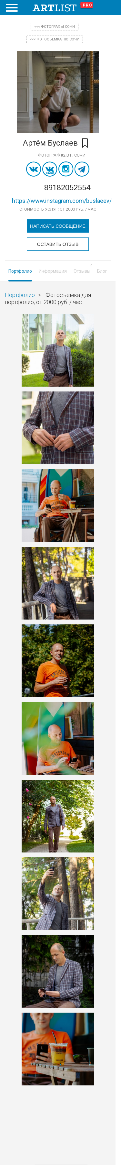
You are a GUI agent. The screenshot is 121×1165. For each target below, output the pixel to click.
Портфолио (20, 271)
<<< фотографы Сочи (54, 27)
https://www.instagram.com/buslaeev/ (62, 200)
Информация (53, 271)
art (62, 8)
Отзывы (82, 271)
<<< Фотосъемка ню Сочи (54, 39)
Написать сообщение (58, 226)
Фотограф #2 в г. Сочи (62, 155)
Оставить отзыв (57, 244)
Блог (102, 271)
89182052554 (67, 187)
